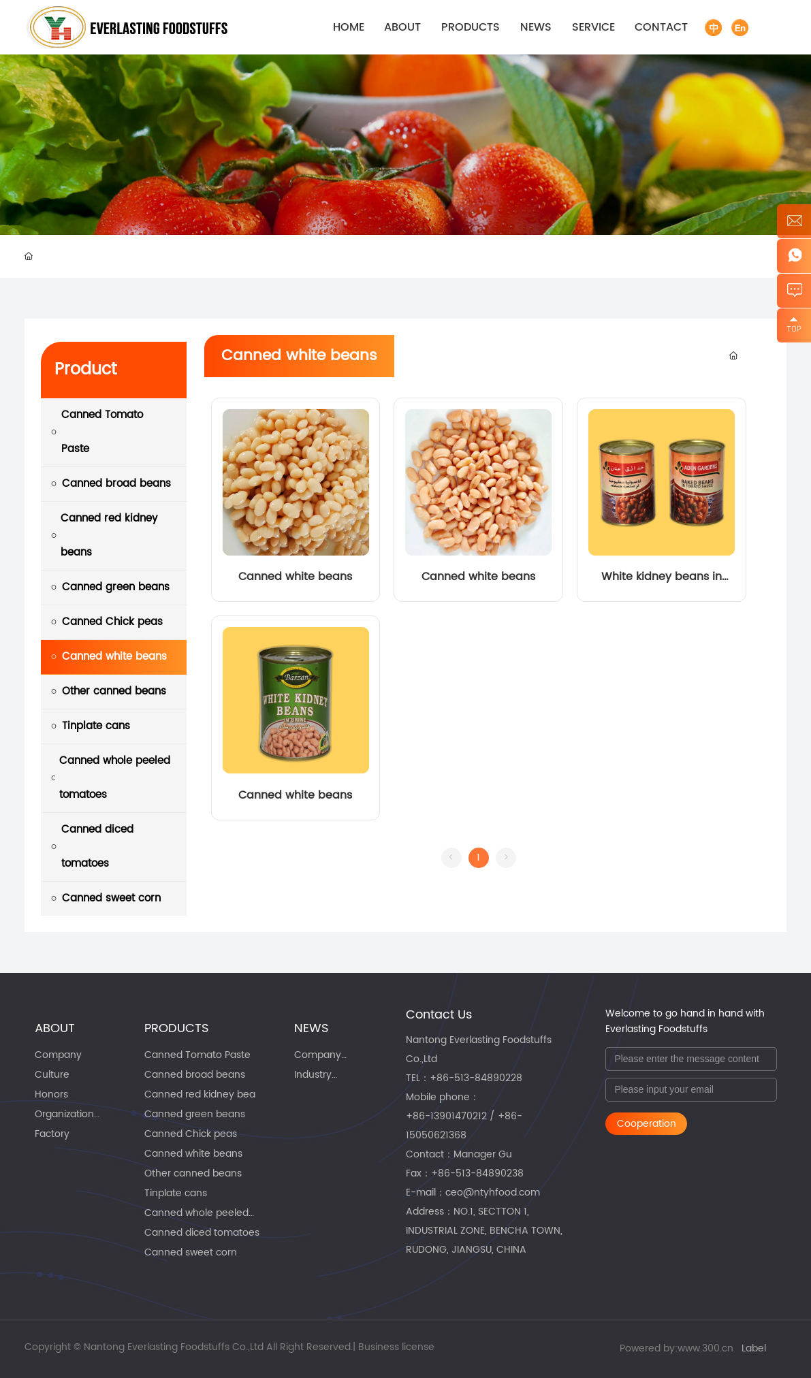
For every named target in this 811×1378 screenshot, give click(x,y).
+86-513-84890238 (477, 1173)
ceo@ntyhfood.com (492, 1192)
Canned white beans (295, 577)
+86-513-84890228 (476, 1078)
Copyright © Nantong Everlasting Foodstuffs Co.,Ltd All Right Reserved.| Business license (229, 1347)
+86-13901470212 (446, 1116)
